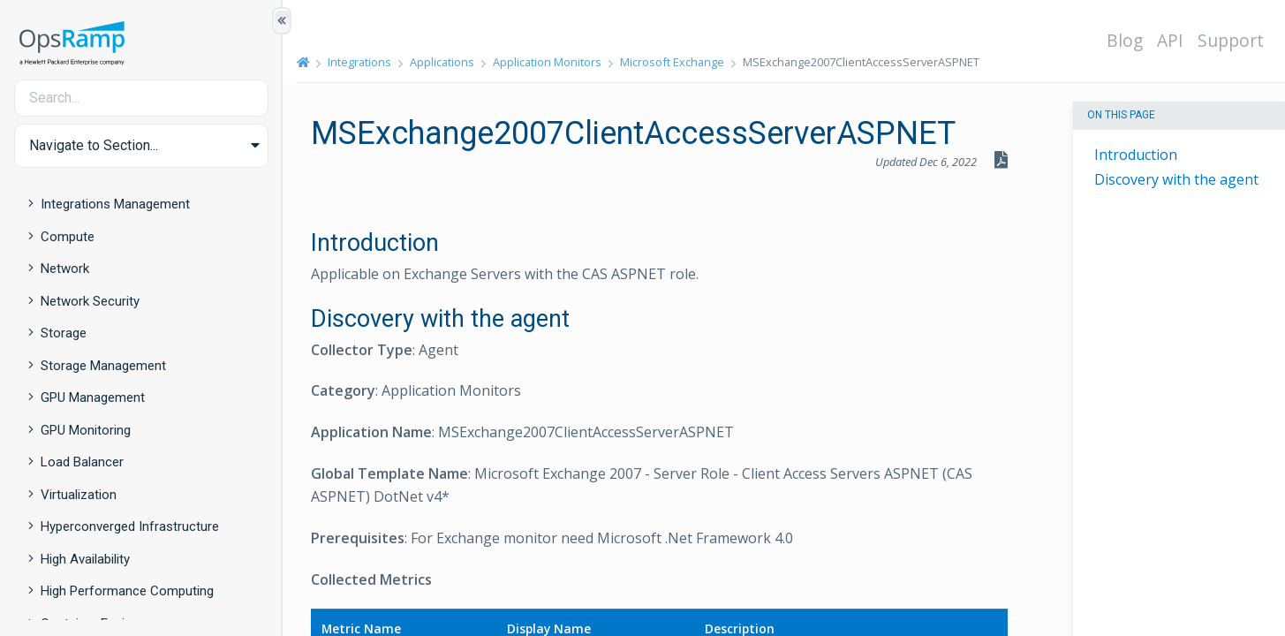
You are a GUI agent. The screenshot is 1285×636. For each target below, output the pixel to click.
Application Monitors (547, 62)
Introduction (1135, 154)
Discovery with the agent (1176, 179)
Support (1231, 40)
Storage (64, 333)
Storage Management (103, 366)
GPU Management (93, 397)
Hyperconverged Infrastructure (130, 526)
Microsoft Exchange (672, 62)
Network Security (90, 301)
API (1170, 40)
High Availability (85, 559)
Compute (67, 237)
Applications (442, 62)
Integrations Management (115, 204)
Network (65, 268)
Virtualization (79, 495)
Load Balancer (82, 462)
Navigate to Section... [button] (93, 145)
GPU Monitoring (86, 430)
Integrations (359, 62)
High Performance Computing (127, 591)
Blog (1125, 40)
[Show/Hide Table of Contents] (281, 20)
